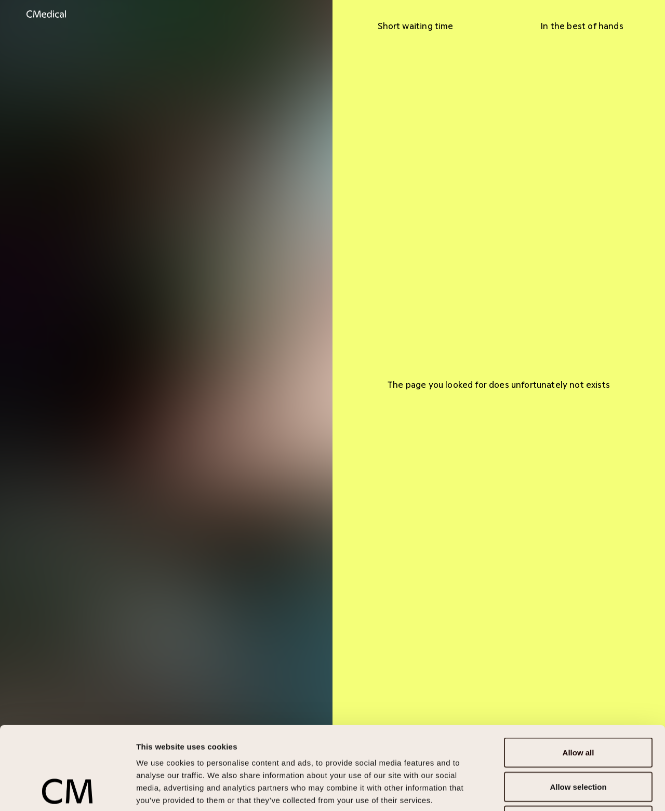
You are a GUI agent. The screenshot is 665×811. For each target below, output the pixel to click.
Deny (578, 742)
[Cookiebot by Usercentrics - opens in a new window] (67, 791)
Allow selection (578, 708)
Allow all (578, 674)
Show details (545, 790)
